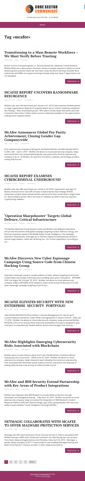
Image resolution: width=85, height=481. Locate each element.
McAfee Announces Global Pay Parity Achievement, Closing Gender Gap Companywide (35, 136)
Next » (32, 462)
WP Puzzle (46, 476)
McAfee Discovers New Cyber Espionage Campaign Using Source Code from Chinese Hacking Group (40, 262)
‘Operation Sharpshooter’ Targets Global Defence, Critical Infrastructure (37, 217)
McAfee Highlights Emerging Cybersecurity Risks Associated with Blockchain (40, 344)
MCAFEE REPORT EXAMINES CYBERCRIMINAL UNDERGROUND (32, 178)
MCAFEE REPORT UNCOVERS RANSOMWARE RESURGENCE (41, 94)
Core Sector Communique (39, 474)
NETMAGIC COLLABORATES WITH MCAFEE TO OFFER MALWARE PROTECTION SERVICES (41, 423)
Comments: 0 (24, 60)
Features (19, 100)
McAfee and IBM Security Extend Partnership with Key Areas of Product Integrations (41, 383)
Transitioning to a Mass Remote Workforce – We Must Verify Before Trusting (41, 54)
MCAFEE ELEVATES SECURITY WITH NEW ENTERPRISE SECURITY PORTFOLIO (38, 304)
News (16, 60)
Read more (71, 81)
